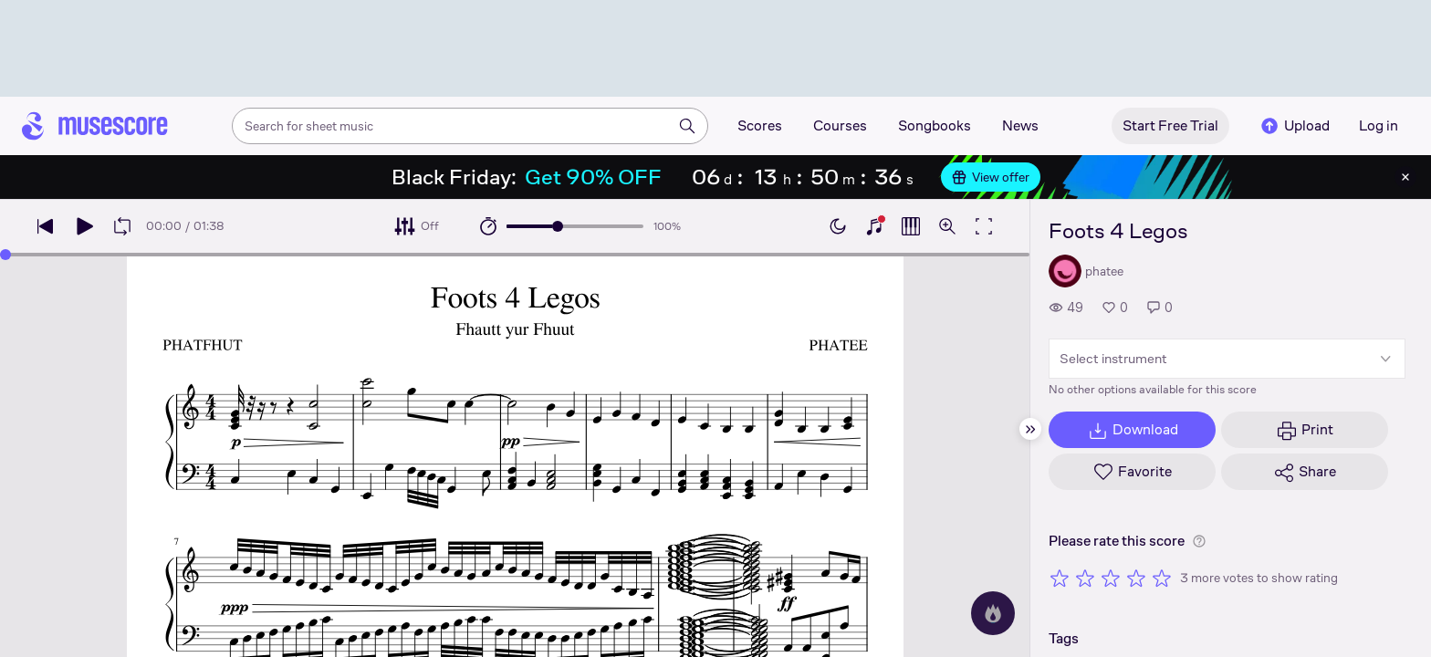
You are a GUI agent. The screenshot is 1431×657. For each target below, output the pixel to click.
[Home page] (95, 126)
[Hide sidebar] (1030, 429)
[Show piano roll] (911, 226)
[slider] (557, 226)
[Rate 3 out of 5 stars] (1111, 578)
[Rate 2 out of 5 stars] (1085, 578)
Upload (1294, 126)
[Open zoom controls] (947, 226)
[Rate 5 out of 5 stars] (1162, 578)
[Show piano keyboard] (874, 226)
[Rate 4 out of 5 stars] (1136, 578)
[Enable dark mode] (838, 226)
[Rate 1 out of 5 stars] (1060, 578)
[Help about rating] (1199, 541)
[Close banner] (1405, 177)
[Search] (687, 126)
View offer (990, 177)
